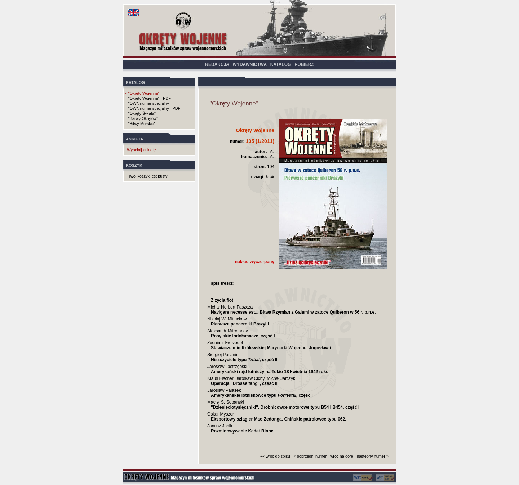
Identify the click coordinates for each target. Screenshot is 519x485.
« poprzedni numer (310, 456)
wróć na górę (341, 456)
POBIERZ (304, 64)
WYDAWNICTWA (250, 64)
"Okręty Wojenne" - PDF (149, 98)
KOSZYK (134, 165)
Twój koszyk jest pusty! (148, 176)
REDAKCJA (217, 64)
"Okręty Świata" (142, 113)
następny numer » (373, 456)
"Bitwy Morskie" (142, 123)
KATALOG (280, 64)
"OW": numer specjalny (148, 103)
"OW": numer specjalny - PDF (154, 108)
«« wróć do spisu (275, 456)
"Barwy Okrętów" (143, 118)
